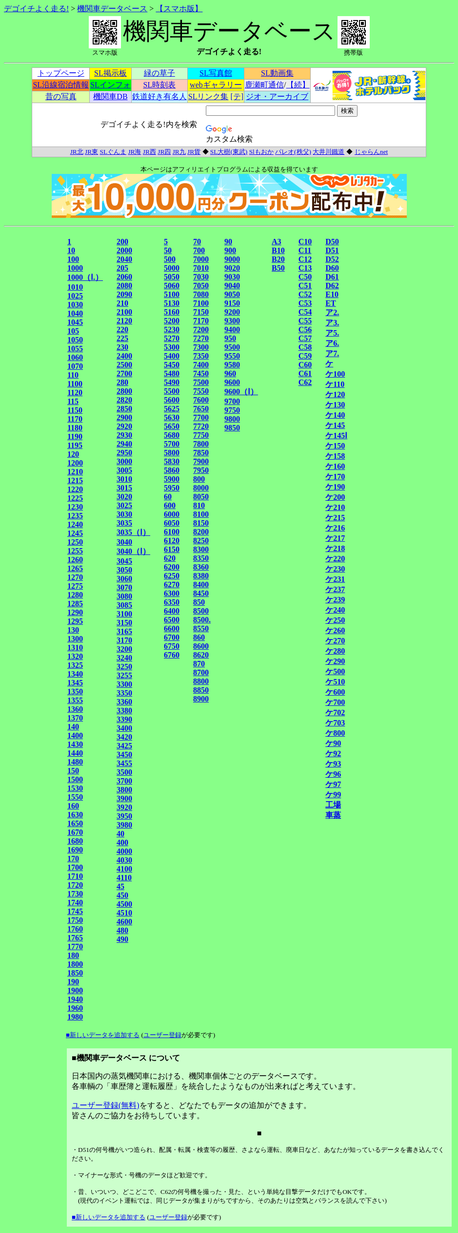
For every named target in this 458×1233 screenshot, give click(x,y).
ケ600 (335, 692)
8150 (201, 523)
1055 (75, 348)
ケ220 (335, 558)
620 (170, 558)
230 (122, 347)
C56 (305, 329)
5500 (171, 391)
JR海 (134, 151)
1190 (74, 436)
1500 (75, 779)
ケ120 (335, 394)
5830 (171, 461)
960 (230, 373)
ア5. (332, 333)
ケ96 (333, 774)
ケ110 (334, 384)
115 (73, 401)
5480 (171, 373)
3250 (124, 666)
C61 (305, 373)
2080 (124, 285)
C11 (305, 250)
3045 (124, 561)
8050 (201, 496)
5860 (171, 470)
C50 (305, 277)
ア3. (332, 323)
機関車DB (110, 96)
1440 (75, 753)
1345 (75, 683)
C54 (305, 312)
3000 (124, 461)
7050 (201, 285)
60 (168, 496)
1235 (75, 515)
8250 (201, 540)
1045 (75, 322)
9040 (232, 285)
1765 (75, 938)
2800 (124, 391)
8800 (201, 681)
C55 (305, 321)
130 (73, 630)
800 (199, 479)
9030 (232, 277)
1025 (75, 296)
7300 (201, 347)
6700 (171, 637)
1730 (75, 894)
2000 (124, 250)
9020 (232, 268)
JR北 (76, 151)
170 (73, 858)
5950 (171, 488)
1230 (75, 507)
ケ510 (335, 682)
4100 (124, 869)
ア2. (332, 312)
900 (230, 250)
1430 (75, 744)
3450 (124, 754)
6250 (171, 576)
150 (73, 770)
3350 (124, 693)
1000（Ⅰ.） (85, 277)
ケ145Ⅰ (336, 435)
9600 (232, 382)
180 (73, 955)
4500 (124, 904)
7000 (201, 259)
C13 (305, 268)
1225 (75, 498)
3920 (124, 807)
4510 (124, 913)
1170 (74, 419)
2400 (124, 356)
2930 (124, 435)
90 (228, 241)
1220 (75, 489)
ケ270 (335, 641)
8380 (201, 576)
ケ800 (335, 733)
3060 (124, 578)
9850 (232, 428)
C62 (305, 382)
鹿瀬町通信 (264, 85)
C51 (305, 285)
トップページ (61, 73)
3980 (124, 825)
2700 (124, 373)
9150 (232, 303)
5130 (171, 303)
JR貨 (193, 151)
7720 (201, 426)
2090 (124, 294)
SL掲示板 (110, 73)
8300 (201, 549)
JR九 (179, 151)
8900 (201, 699)
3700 (124, 781)
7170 (201, 321)
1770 (75, 946)
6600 (171, 628)
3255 (124, 675)
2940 (124, 444)
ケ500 (335, 671)
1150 (74, 410)
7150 (201, 312)
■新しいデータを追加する (102, 1035)
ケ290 (335, 661)
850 (199, 602)
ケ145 (335, 425)
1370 (75, 718)
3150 (124, 622)
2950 (124, 452)
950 (230, 338)
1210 (75, 472)
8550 (201, 628)
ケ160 (335, 466)
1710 (75, 876)
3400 (124, 728)
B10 (278, 250)
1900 (75, 990)
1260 (75, 559)
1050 (75, 340)
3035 (124, 523)
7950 (201, 470)
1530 (75, 788)
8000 (201, 488)
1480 (75, 762)
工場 (333, 805)
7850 (201, 452)
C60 (305, 365)
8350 (201, 558)
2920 (124, 426)
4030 (124, 860)
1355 (75, 700)
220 (122, 329)
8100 (201, 514)
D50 (332, 241)
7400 (201, 365)
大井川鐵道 (328, 151)
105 (73, 331)
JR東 (91, 151)
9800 (232, 419)
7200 (201, 329)
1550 (75, 797)
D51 (332, 250)
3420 (124, 737)
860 (199, 637)
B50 (278, 268)
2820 (124, 400)
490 (122, 939)
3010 (124, 479)
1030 (75, 304)
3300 (124, 684)
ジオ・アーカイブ (277, 96)
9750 (232, 410)
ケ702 (335, 712)
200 (122, 241)
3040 (124, 542)
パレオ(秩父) (293, 151)
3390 (124, 719)
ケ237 (335, 589)
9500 (232, 347)
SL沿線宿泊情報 (61, 85)
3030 (124, 514)
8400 (201, 584)
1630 (75, 814)
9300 (232, 321)
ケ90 (333, 743)
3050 (124, 570)
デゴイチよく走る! (36, 8)
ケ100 (335, 374)
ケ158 (335, 456)
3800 (124, 790)
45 (120, 886)
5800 (171, 452)
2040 (124, 259)
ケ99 (333, 794)
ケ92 (333, 753)
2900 (124, 417)
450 (122, 895)
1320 (75, 656)
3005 (124, 470)
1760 (75, 929)
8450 (201, 593)
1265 (75, 568)
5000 (171, 268)
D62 (332, 285)
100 (73, 259)
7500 (201, 382)
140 (73, 727)
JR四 (164, 151)
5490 (171, 382)
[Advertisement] (34, 382)
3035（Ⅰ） (133, 532)
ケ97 (333, 784)
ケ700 (335, 702)
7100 (201, 303)
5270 (171, 338)
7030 (201, 277)
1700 (75, 867)
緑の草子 (159, 73)
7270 (201, 338)
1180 (74, 428)
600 (170, 505)
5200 (171, 321)
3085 (124, 605)
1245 (75, 533)
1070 (75, 366)
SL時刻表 (159, 85)
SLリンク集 (208, 96)
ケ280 (335, 651)
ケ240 (335, 610)
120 (73, 454)
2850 (124, 408)
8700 (201, 672)
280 (122, 382)
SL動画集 (277, 73)
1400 (75, 735)
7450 (201, 373)
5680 (171, 435)
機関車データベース (112, 8)
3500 (124, 772)
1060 (75, 357)
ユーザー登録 (162, 1035)
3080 (124, 596)
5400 (171, 356)
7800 (201, 444)
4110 (124, 877)
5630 (171, 417)
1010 (75, 287)
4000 (124, 851)
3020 (124, 496)
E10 (332, 294)
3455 (124, 763)
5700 (171, 444)
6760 (171, 655)
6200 (171, 567)
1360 (75, 709)
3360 (124, 702)
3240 (124, 658)
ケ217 (335, 538)
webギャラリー (216, 85)
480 (122, 930)
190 (73, 982)
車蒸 (333, 815)
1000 (75, 268)
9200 (232, 312)
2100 (124, 312)
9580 (232, 365)
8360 (201, 567)
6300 (171, 593)
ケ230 (335, 569)
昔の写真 (61, 96)
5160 (171, 312)
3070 (124, 587)
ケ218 (335, 548)
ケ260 (335, 630)
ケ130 (335, 405)
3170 (124, 640)
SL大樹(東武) (228, 151)
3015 (124, 488)
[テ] (236, 96)
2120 (124, 321)
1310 (75, 647)
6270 (171, 584)
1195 (74, 445)
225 (122, 338)
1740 (75, 902)
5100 (171, 294)
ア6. (332, 343)
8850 (201, 690)
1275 (75, 586)
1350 (75, 691)
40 (120, 833)
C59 (305, 356)
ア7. (332, 353)
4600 (124, 921)
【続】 (298, 85)
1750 (75, 920)
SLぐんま (113, 151)
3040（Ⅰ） (133, 551)
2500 (124, 365)
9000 (232, 259)
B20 (278, 259)
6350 (171, 602)
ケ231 (335, 579)
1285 (75, 603)
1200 (75, 463)
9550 (232, 356)
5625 (171, 408)
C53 (305, 303)
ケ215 (335, 517)
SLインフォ (110, 85)
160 (73, 806)
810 (199, 505)
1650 (75, 823)
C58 (305, 347)
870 (199, 663)
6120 (171, 540)
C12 (305, 259)
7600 (201, 400)
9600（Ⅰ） (241, 391)
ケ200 (335, 497)
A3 (276, 241)
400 (122, 842)
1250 (75, 542)
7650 (201, 408)
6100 (171, 532)
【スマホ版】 (179, 8)
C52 (305, 294)
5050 (171, 277)
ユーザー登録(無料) (105, 1105)
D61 (332, 277)
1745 (75, 911)
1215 (75, 480)
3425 (124, 746)
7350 (201, 356)
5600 (171, 400)
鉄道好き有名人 (159, 96)
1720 (75, 885)
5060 (171, 285)
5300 (171, 347)
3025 (124, 505)
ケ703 (335, 723)
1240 (75, 524)
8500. (202, 620)
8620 (201, 655)
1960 (75, 1008)
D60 (332, 268)
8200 (201, 532)
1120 (74, 392)
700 (199, 250)
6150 (171, 549)
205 (122, 268)
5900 (171, 479)
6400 (171, 611)
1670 (75, 832)
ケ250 (335, 620)
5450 (171, 365)
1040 (75, 313)
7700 (201, 417)
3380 (124, 710)
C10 (305, 241)
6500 (171, 620)
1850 (75, 973)
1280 (75, 595)
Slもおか (261, 151)
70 (197, 241)
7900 (201, 461)
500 (170, 259)
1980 (75, 1017)
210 (122, 303)
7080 (201, 294)
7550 (201, 391)
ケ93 (333, 764)
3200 (124, 649)
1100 (74, 384)
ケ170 (335, 476)
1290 (75, 612)
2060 (124, 277)
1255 (75, 551)
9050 (232, 294)
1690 (75, 850)
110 (73, 375)
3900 (124, 798)
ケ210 (335, 507)
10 (71, 250)
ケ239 (335, 599)
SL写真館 (215, 73)
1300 (75, 639)
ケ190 (335, 487)
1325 (75, 665)
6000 (171, 514)
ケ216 (335, 528)
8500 (201, 611)
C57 (305, 338)
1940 (75, 999)
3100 (124, 614)
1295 (75, 621)
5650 (171, 426)
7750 (201, 435)
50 (168, 250)
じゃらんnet (371, 151)
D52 (332, 259)
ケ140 (335, 415)
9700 (232, 401)
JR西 (149, 151)
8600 (201, 646)
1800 (75, 964)
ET (330, 303)
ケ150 (335, 446)
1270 (75, 577)
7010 (201, 268)
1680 (75, 841)
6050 (171, 523)
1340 (75, 674)
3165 (124, 631)
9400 (232, 329)
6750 (171, 646)
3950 (124, 816)
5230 (171, 329)
